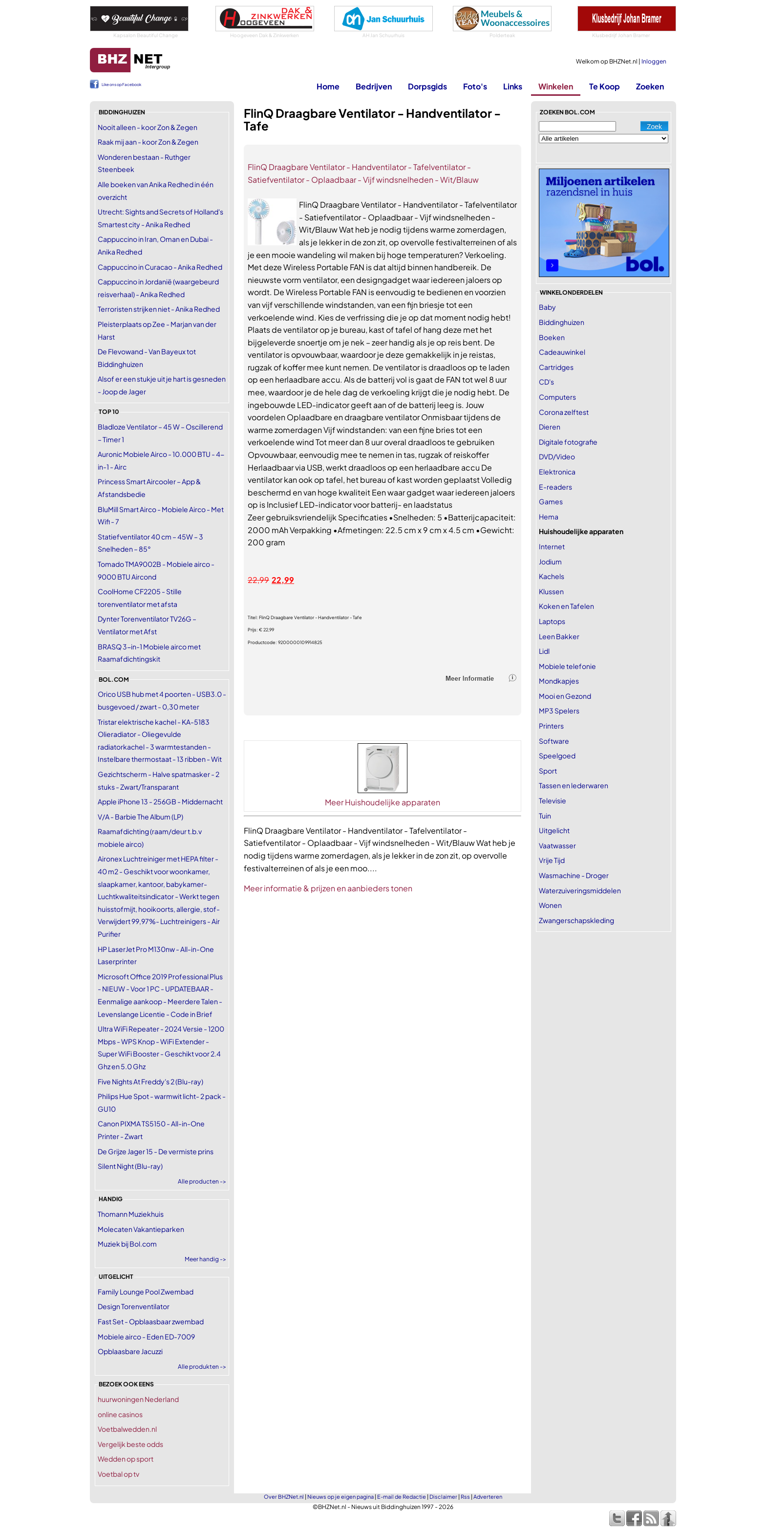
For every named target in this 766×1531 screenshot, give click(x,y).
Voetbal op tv (118, 1473)
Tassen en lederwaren (573, 785)
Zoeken (650, 86)
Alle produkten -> (202, 1366)
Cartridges (556, 367)
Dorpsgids (427, 86)
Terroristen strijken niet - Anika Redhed (159, 308)
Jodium (550, 561)
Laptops (552, 621)
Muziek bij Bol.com (127, 1243)
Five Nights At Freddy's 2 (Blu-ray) (150, 1081)
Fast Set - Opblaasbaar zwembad (151, 1321)
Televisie (552, 800)
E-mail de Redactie (401, 1496)
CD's (546, 381)
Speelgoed (557, 755)
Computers (557, 396)
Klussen (551, 591)
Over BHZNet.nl (284, 1496)
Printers (551, 725)
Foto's (475, 86)
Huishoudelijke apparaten (581, 531)
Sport (548, 770)
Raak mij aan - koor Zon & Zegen (148, 141)
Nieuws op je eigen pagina (340, 1496)
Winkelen (555, 86)
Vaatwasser (557, 845)
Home (328, 86)
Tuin (545, 815)
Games (551, 501)
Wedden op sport (125, 1458)
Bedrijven (374, 86)
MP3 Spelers (559, 710)
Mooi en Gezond (565, 695)
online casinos (120, 1414)
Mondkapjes (559, 680)
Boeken (552, 337)
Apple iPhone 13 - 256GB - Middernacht (160, 801)
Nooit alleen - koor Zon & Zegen (147, 127)
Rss (465, 1496)
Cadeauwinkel (562, 351)
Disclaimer (443, 1496)
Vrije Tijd (552, 860)
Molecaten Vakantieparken (141, 1229)
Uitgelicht (554, 830)
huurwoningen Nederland (138, 1399)
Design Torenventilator (134, 1306)
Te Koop (604, 86)
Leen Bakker (559, 636)
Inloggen (653, 61)
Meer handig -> (205, 1259)
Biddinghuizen (561, 322)
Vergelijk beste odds (130, 1444)
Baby (547, 306)
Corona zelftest (564, 412)
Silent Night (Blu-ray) (130, 1166)
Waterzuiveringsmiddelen (580, 890)
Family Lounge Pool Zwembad (145, 1291)
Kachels (551, 576)
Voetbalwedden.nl (127, 1428)
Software (554, 740)
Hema (548, 516)
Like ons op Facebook (121, 84)
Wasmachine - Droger (574, 875)
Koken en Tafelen (566, 606)
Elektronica (557, 471)
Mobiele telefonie (567, 666)
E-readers (555, 486)
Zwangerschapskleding (576, 920)
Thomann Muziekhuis (131, 1213)
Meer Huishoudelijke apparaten (382, 802)
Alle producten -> (202, 1181)
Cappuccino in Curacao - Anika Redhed (160, 266)
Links (512, 86)
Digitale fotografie (568, 441)
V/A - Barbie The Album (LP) (140, 816)
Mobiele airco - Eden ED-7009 (146, 1336)
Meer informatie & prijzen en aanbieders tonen (328, 888)
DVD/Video (557, 456)
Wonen (550, 905)
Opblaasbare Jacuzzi (130, 1351)
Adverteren (487, 1496)
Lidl (544, 651)
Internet (552, 546)
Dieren (549, 426)
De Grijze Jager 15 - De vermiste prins (155, 1151)
